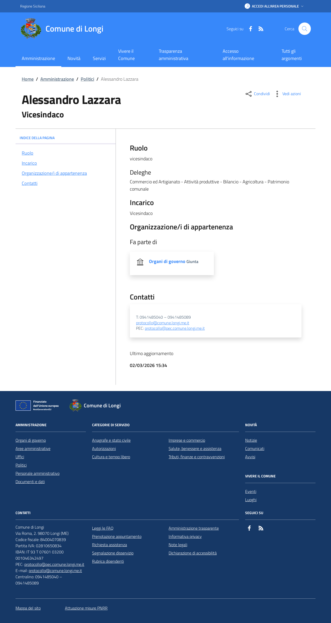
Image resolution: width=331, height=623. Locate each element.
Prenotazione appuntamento (116, 536)
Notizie (251, 440)
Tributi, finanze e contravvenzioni (197, 457)
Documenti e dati (30, 481)
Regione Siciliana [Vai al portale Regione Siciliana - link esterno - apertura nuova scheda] (32, 6)
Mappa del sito (28, 608)
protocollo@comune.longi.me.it (162, 323)
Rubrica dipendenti (108, 561)
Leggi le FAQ (103, 528)
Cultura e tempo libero (111, 457)
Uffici (20, 457)
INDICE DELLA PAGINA (65, 137)
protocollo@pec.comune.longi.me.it (175, 328)
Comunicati (254, 448)
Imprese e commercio (187, 440)
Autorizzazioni (104, 448)
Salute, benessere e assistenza (195, 448)
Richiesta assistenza (109, 545)
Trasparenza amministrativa (173, 55)
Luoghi (251, 500)
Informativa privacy (185, 536)
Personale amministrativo (37, 473)
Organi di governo (31, 440)
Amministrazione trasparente (194, 528)
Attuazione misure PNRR (86, 608)
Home (28, 79)
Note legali (178, 545)
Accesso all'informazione (238, 55)
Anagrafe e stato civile (111, 440)
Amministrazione (57, 79)
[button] (274, 6)
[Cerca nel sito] (304, 28)
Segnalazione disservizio (112, 553)
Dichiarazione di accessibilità (193, 553)
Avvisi (250, 457)
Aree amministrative (33, 448)
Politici (87, 79)
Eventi (250, 491)
